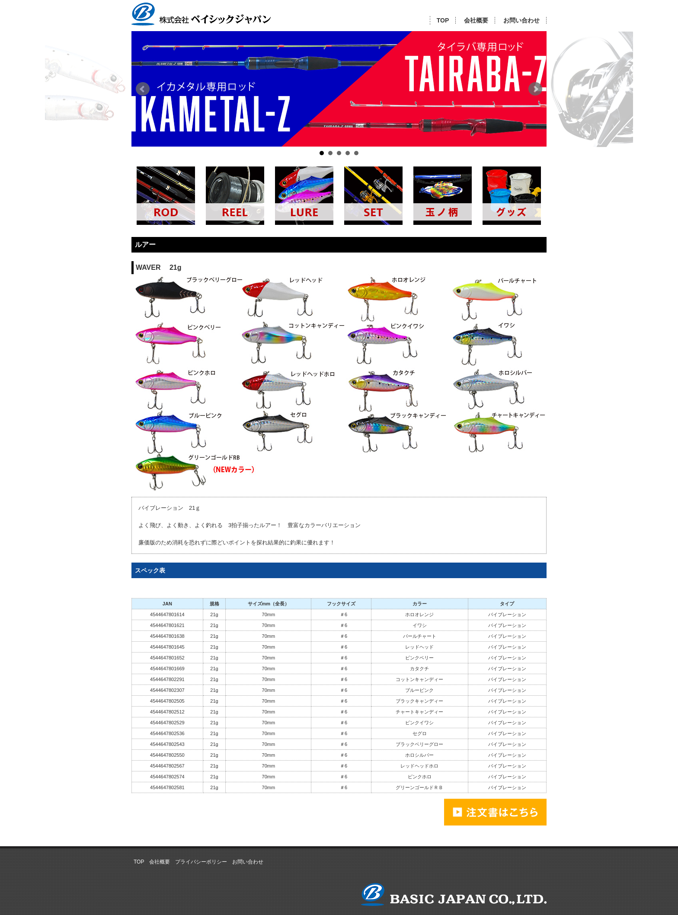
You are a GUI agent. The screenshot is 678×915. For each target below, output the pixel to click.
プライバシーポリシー (201, 862)
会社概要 (476, 20)
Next (535, 89)
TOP (443, 20)
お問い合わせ (521, 20)
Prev (143, 89)
